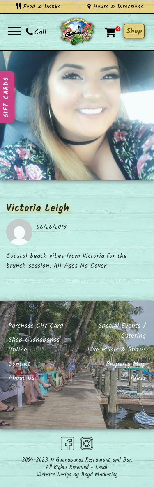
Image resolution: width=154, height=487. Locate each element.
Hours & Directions (115, 6)
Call (36, 32)
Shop (134, 31)
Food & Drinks (38, 6)
